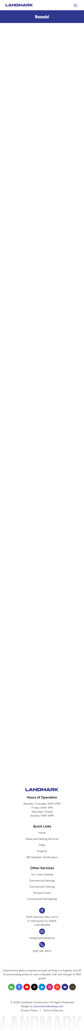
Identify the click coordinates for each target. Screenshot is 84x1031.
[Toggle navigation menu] (75, 5)
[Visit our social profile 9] (72, 987)
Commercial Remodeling (42, 899)
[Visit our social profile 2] (19, 987)
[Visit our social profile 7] (57, 987)
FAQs (42, 845)
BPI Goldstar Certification (42, 857)
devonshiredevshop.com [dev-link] (48, 1006)
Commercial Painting (42, 880)
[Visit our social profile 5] (42, 987)
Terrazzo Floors (42, 893)
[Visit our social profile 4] (34, 987)
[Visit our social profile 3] (26, 987)
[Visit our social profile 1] (11, 987)
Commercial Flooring (42, 886)
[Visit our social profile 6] (49, 987)
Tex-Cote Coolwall (42, 874)
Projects (42, 851)
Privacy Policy (29, 1010)
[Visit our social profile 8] (65, 987)
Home (42, 833)
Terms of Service (53, 1010)
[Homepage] (19, 5)
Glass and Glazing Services (42, 839)
